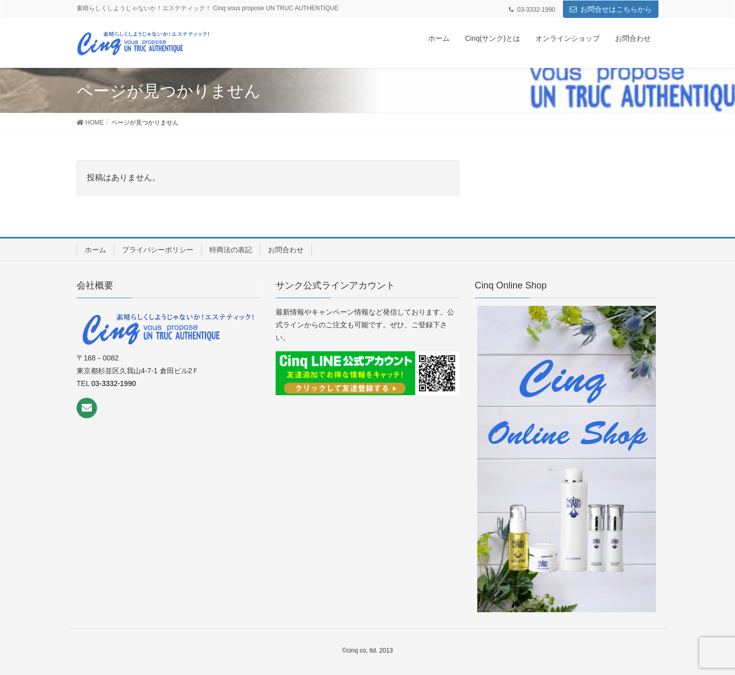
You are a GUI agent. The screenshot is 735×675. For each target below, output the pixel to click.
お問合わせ (286, 250)
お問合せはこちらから (616, 9)
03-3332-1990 (113, 383)
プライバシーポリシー (157, 250)
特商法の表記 (230, 250)
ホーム (95, 250)
